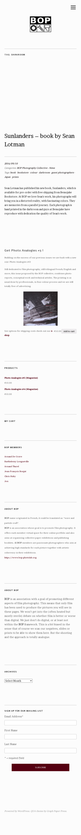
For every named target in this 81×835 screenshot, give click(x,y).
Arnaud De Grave (13, 456)
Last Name (10, 744)
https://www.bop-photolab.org (20, 557)
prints (15, 177)
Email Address (13, 716)
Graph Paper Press (56, 811)
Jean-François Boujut (15, 471)
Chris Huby (10, 476)
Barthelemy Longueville (16, 461)
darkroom (44, 172)
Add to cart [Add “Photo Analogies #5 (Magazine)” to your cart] (68, 331)
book (13, 172)
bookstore (22, 172)
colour (33, 172)
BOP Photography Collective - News (36, 168)
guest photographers (62, 172)
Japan (7, 177)
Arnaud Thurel (11, 466)
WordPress (23, 811)
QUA (33, 811)
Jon (6, 481)
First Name (11, 730)
